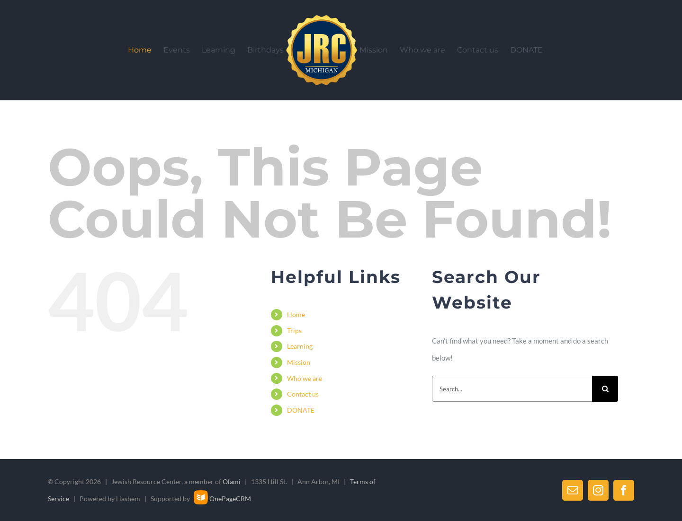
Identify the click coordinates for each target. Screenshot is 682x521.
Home (296, 314)
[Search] (605, 389)
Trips (294, 331)
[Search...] (512, 389)
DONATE (300, 410)
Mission (298, 362)
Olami (232, 481)
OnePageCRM (222, 499)
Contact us (303, 394)
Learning (300, 346)
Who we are (304, 378)
